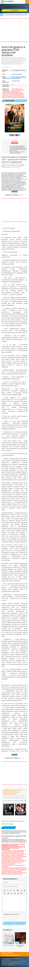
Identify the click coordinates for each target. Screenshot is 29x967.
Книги (13, 77)
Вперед (14, 191)
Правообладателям (7, 953)
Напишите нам (13, 151)
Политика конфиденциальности (10, 955)
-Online (9, 2)
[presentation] (15, 918)
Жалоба (14, 142)
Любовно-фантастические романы (11, 78)
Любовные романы (20, 77)
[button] (4, 890)
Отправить (14, 923)
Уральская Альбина (17, 74)
